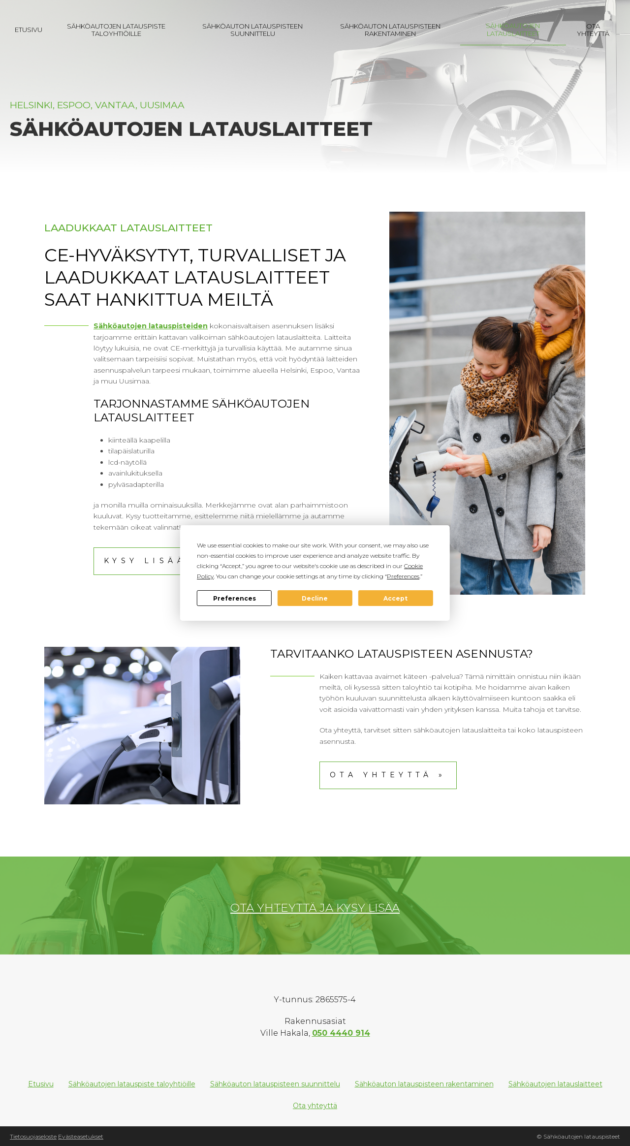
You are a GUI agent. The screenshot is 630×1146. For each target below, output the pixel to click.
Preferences (234, 598)
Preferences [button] (403, 576)
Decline (315, 598)
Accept (395, 598)
